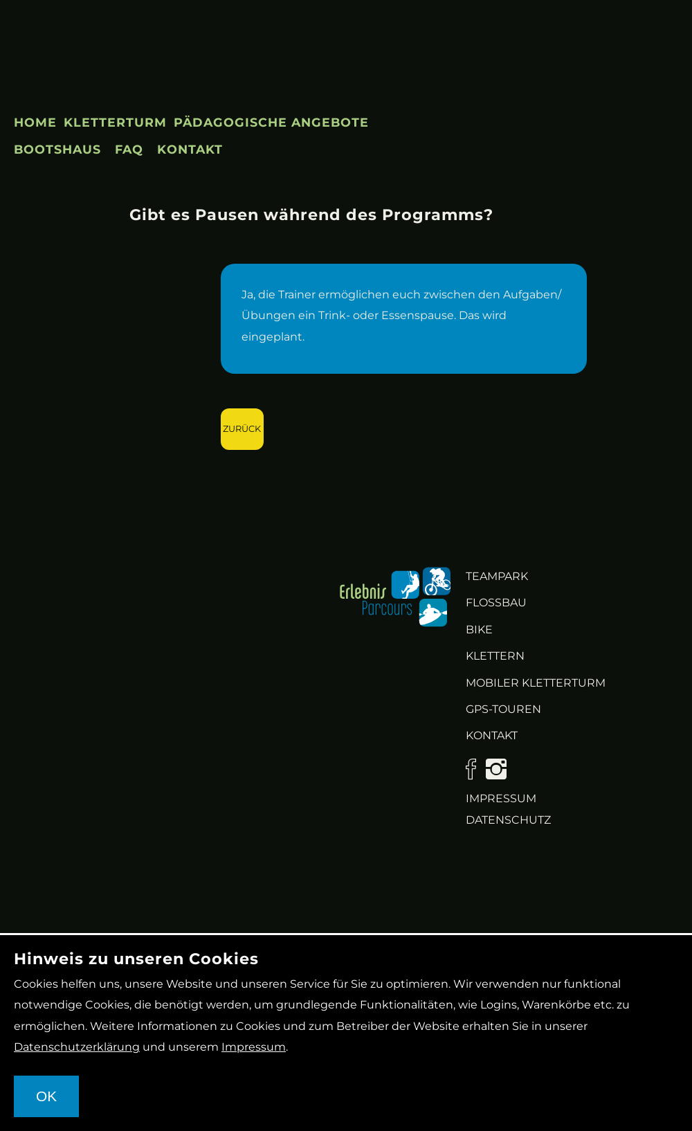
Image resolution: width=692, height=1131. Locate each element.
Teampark (497, 576)
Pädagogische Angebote (271, 122)
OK (46, 1096)
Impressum (501, 798)
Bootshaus (57, 149)
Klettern (495, 655)
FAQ (129, 149)
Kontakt (190, 149)
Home (35, 122)
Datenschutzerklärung (77, 1046)
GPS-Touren (503, 709)
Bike (479, 629)
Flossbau (496, 602)
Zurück (242, 429)
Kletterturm (115, 122)
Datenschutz (508, 819)
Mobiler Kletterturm (536, 682)
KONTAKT (492, 735)
